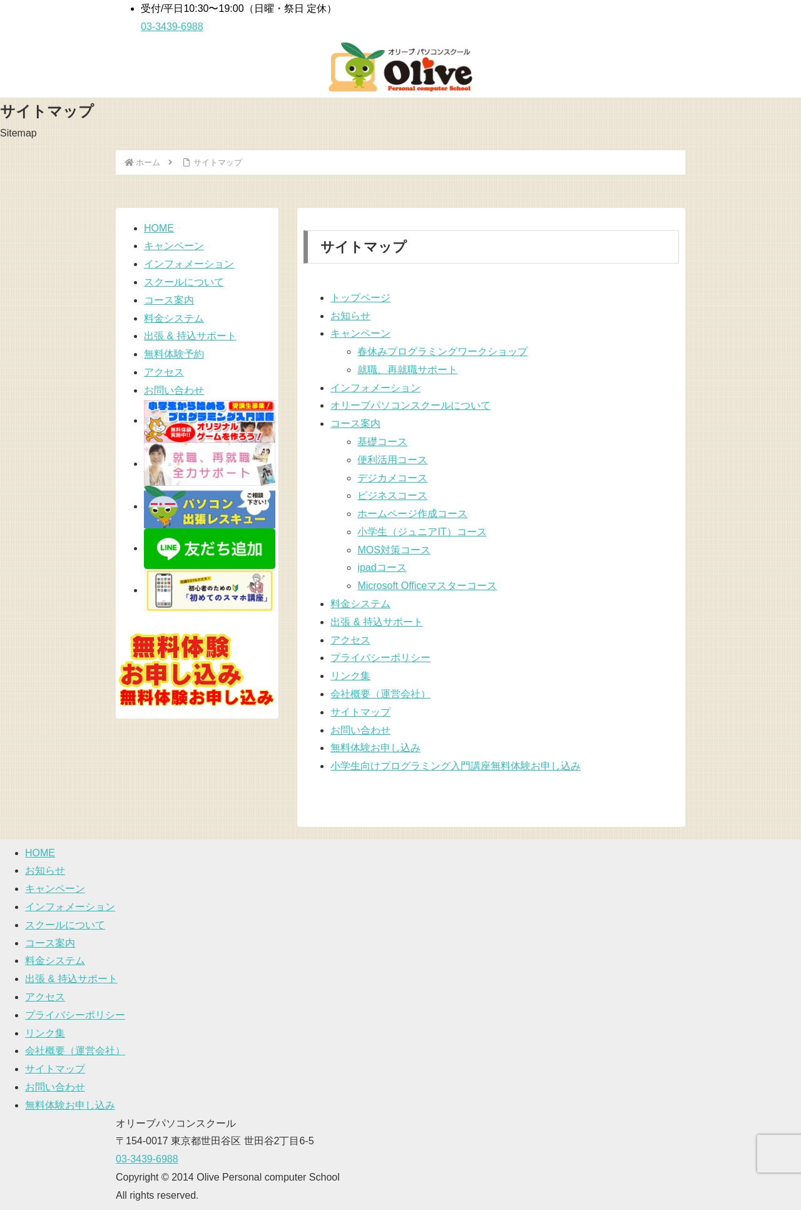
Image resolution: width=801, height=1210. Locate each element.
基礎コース (382, 441)
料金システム (360, 603)
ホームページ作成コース (412, 513)
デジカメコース (392, 478)
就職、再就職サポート (407, 369)
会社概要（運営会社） (380, 694)
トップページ (360, 297)
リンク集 (350, 675)
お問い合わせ (360, 730)
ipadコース (381, 567)
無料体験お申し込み (375, 747)
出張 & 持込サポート (376, 622)
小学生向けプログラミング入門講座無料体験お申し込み (455, 766)
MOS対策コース (393, 550)
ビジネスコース (392, 495)
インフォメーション (375, 387)
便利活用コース (392, 459)
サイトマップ (360, 712)
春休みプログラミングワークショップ (442, 351)
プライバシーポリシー (380, 657)
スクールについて (184, 282)
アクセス (350, 640)
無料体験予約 (174, 354)
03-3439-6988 (147, 1159)
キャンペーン (360, 333)
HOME (159, 228)
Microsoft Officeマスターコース (427, 585)
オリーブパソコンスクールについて (410, 405)
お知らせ (350, 315)
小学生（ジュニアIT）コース (421, 531)
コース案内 (355, 423)
